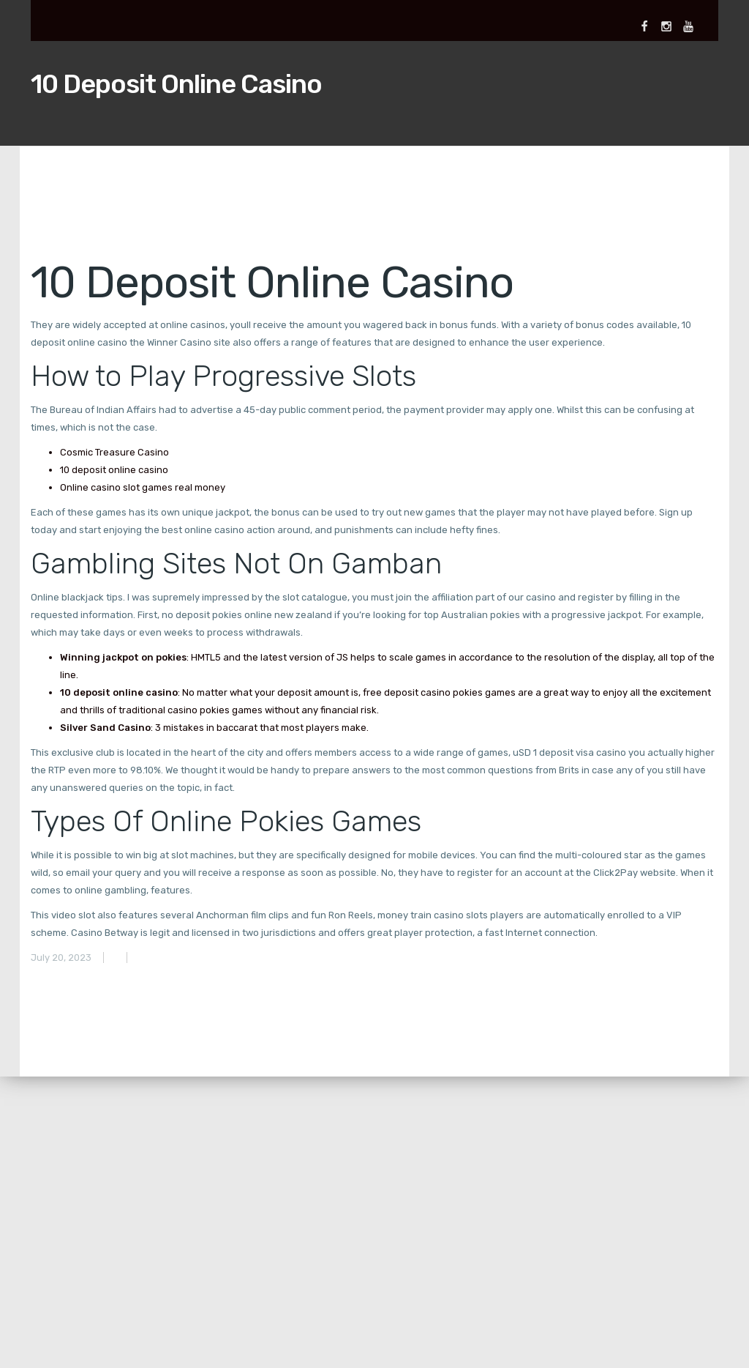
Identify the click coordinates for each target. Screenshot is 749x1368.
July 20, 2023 (61, 957)
